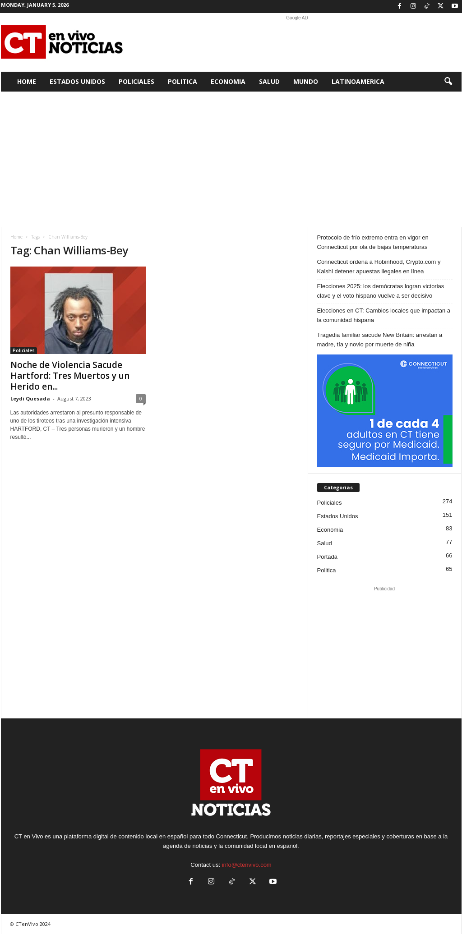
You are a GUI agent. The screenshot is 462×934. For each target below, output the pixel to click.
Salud (269, 81)
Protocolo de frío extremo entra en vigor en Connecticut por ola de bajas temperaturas (373, 242)
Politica (182, 81)
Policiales (136, 81)
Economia (228, 81)
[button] (448, 82)
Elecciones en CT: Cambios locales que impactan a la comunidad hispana (384, 315)
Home (26, 81)
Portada (327, 556)
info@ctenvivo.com (247, 864)
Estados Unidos (77, 81)
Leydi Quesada (30, 398)
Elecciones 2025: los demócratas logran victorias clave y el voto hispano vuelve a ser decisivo (380, 291)
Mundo (305, 81)
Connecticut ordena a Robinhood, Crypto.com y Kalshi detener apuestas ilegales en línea (379, 266)
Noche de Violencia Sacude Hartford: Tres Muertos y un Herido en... (69, 375)
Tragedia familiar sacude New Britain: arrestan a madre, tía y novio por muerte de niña (380, 339)
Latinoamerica (358, 81)
